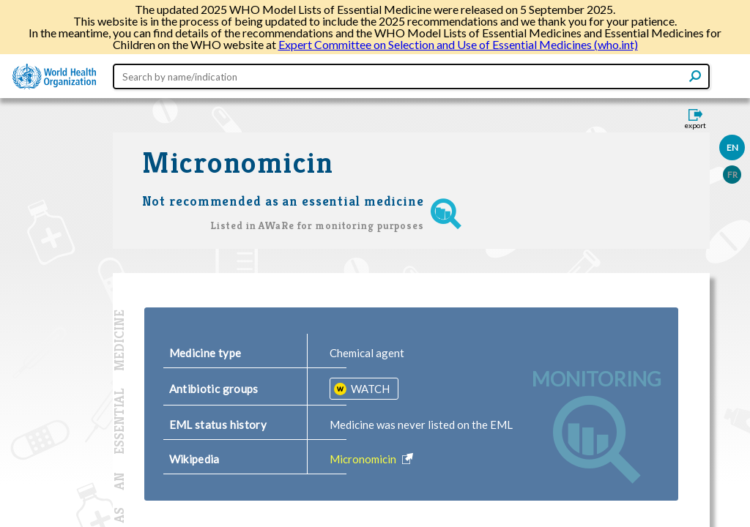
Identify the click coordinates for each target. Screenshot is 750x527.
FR (732, 174)
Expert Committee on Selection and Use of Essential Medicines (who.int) (458, 44)
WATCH (369, 388)
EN (732, 147)
